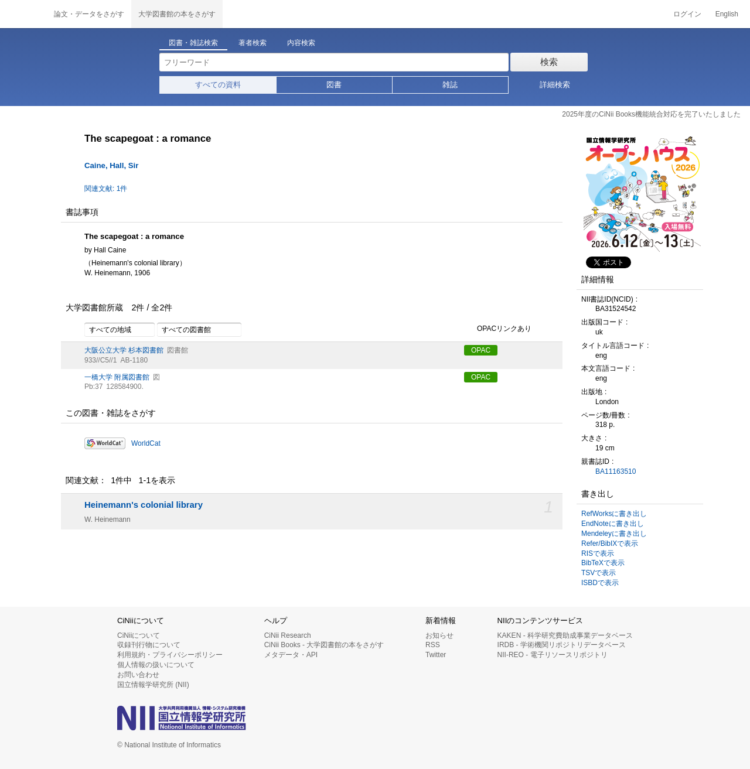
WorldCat (146, 443)
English (726, 14)
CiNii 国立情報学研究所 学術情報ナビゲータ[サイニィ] (23, 14)
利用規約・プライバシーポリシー (170, 655)
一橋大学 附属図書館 (116, 377)
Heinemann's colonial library (143, 505)
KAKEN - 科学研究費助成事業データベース (565, 635)
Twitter (435, 655)
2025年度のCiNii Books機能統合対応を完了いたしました (651, 114)
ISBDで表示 (600, 583)
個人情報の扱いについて (156, 665)
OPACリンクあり (497, 329)
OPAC (480, 350)
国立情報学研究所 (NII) (153, 685)
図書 (334, 84)
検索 (549, 62)
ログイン (687, 14)
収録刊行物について (148, 645)
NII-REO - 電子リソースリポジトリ (552, 655)
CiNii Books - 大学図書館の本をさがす (324, 645)
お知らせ (439, 635)
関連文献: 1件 (105, 188)
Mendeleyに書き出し (614, 533)
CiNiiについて (138, 635)
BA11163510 (615, 471)
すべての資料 (218, 84)
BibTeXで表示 (603, 563)
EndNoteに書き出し (612, 523)
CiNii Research (287, 635)
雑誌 (450, 84)
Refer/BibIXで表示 (609, 543)
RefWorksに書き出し (614, 514)
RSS (432, 645)
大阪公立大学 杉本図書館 (123, 350)
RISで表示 (597, 553)
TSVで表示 (598, 573)
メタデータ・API (291, 655)
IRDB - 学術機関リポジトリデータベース (561, 645)
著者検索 (252, 43)
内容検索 (301, 43)
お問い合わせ (138, 675)
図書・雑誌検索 (193, 43)
